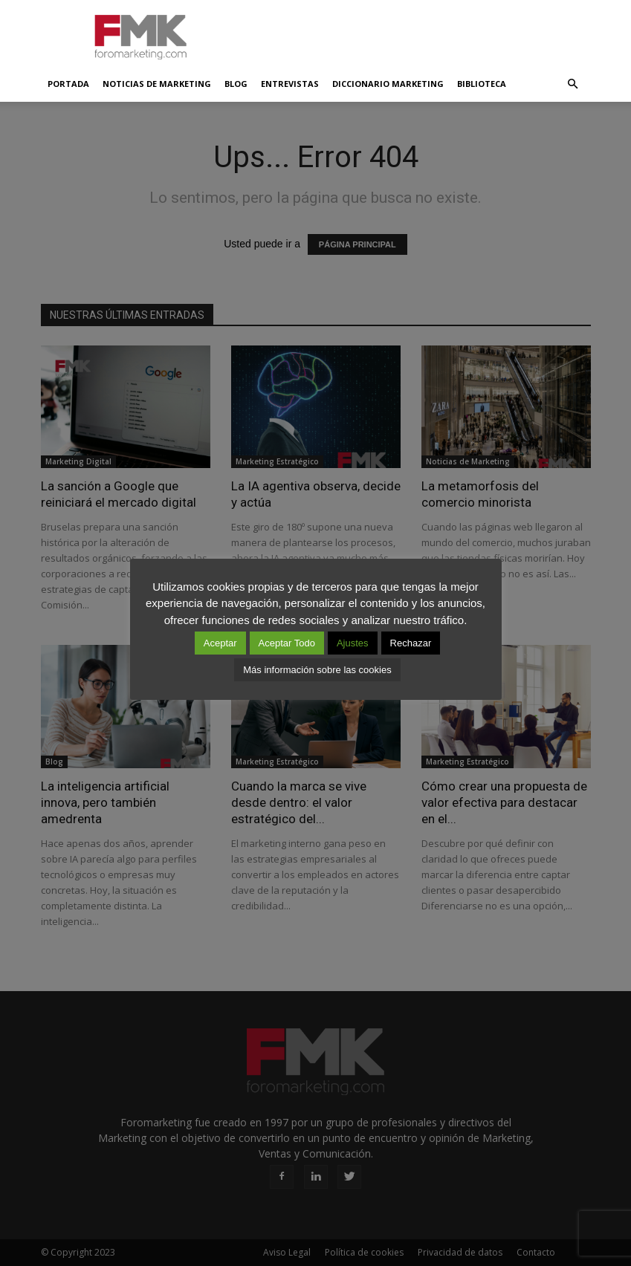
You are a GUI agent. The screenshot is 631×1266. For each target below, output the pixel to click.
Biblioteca (481, 83)
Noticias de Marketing (157, 83)
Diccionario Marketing (388, 83)
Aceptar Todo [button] (287, 643)
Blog (235, 83)
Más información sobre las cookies (317, 669)
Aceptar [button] (220, 643)
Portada (68, 83)
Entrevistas (290, 83)
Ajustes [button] (353, 643)
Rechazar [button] (411, 643)
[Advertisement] (416, 32)
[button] (573, 84)
